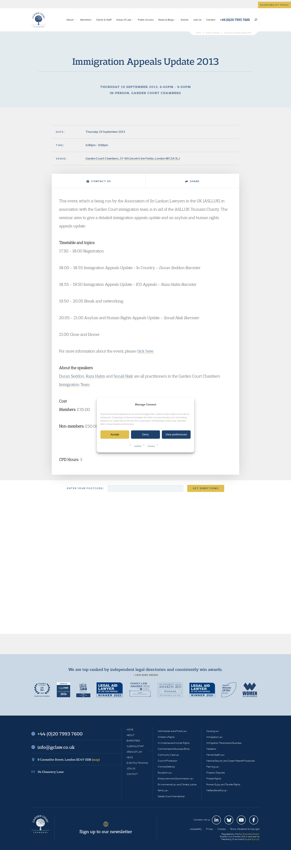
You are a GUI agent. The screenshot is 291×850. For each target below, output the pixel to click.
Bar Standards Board (249, 834)
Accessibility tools (274, 5)
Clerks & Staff (104, 19)
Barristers (85, 19)
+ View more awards (145, 675)
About (69, 19)
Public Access (146, 19)
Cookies (137, 445)
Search (255, 20)
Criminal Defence (166, 766)
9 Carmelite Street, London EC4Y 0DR (68, 759)
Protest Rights (213, 778)
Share (192, 181)
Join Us (197, 19)
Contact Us (98, 181)
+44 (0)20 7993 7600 (235, 20)
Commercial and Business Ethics (174, 748)
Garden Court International (171, 796)
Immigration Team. (74, 384)
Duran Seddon (71, 376)
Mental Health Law (215, 754)
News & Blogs (166, 19)
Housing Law (212, 731)
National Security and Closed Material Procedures (230, 760)
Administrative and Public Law (172, 731)
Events (185, 19)
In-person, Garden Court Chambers (145, 93)
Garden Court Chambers (38, 19)
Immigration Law (214, 737)
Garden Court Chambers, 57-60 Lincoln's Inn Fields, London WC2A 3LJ (133, 158)
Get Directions (206, 488)
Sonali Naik (123, 376)
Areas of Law (123, 19)
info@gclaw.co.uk (56, 747)
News (130, 757)
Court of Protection (167, 760)
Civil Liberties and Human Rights (173, 743)
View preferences (176, 434)
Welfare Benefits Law (216, 790)
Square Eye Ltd (251, 839)
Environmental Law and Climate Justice (177, 784)
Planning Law (212, 766)
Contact (210, 19)
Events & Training (137, 763)
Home (130, 729)
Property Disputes (215, 772)
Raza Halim (95, 376)
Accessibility (196, 829)
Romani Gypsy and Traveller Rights (223, 784)
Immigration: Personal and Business (223, 743)
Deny (145, 434)
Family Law (163, 790)
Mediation (211, 748)
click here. (145, 351)
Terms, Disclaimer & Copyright (245, 829)
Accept (115, 434)
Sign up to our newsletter (105, 831)
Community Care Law (168, 754)
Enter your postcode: (85, 488)
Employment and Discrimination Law (176, 778)
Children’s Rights (166, 737)
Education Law (165, 772)
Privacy (151, 445)
